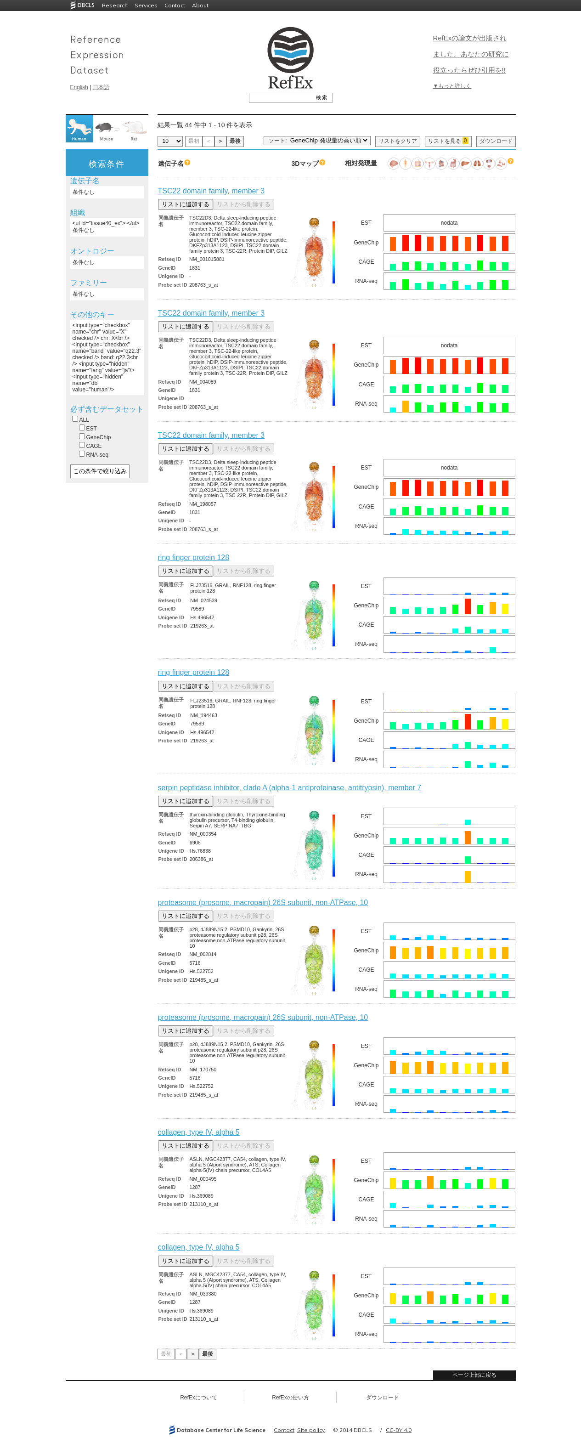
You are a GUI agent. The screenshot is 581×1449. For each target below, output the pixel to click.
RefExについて (198, 1397)
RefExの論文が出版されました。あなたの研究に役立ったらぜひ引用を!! (471, 54)
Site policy (311, 1429)
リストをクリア (397, 141)
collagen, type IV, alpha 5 (199, 1132)
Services (146, 5)
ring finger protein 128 (194, 557)
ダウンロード (496, 141)
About (200, 5)
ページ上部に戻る (474, 1375)
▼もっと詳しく (452, 86)
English (79, 87)
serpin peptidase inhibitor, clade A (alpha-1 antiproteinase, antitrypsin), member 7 (290, 788)
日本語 (101, 87)
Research (115, 5)
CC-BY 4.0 (399, 1429)
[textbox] (280, 97)
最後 (235, 141)
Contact (174, 5)
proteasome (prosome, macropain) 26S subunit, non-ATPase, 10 (263, 902)
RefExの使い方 (290, 1397)
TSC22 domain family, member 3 (211, 191)
